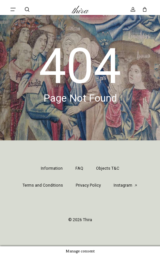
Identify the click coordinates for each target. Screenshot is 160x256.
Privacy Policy (88, 185)
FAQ (79, 168)
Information (52, 168)
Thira (80, 11)
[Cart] (143, 9)
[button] (13, 9)
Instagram (125, 185)
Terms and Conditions (43, 185)
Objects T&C (107, 168)
